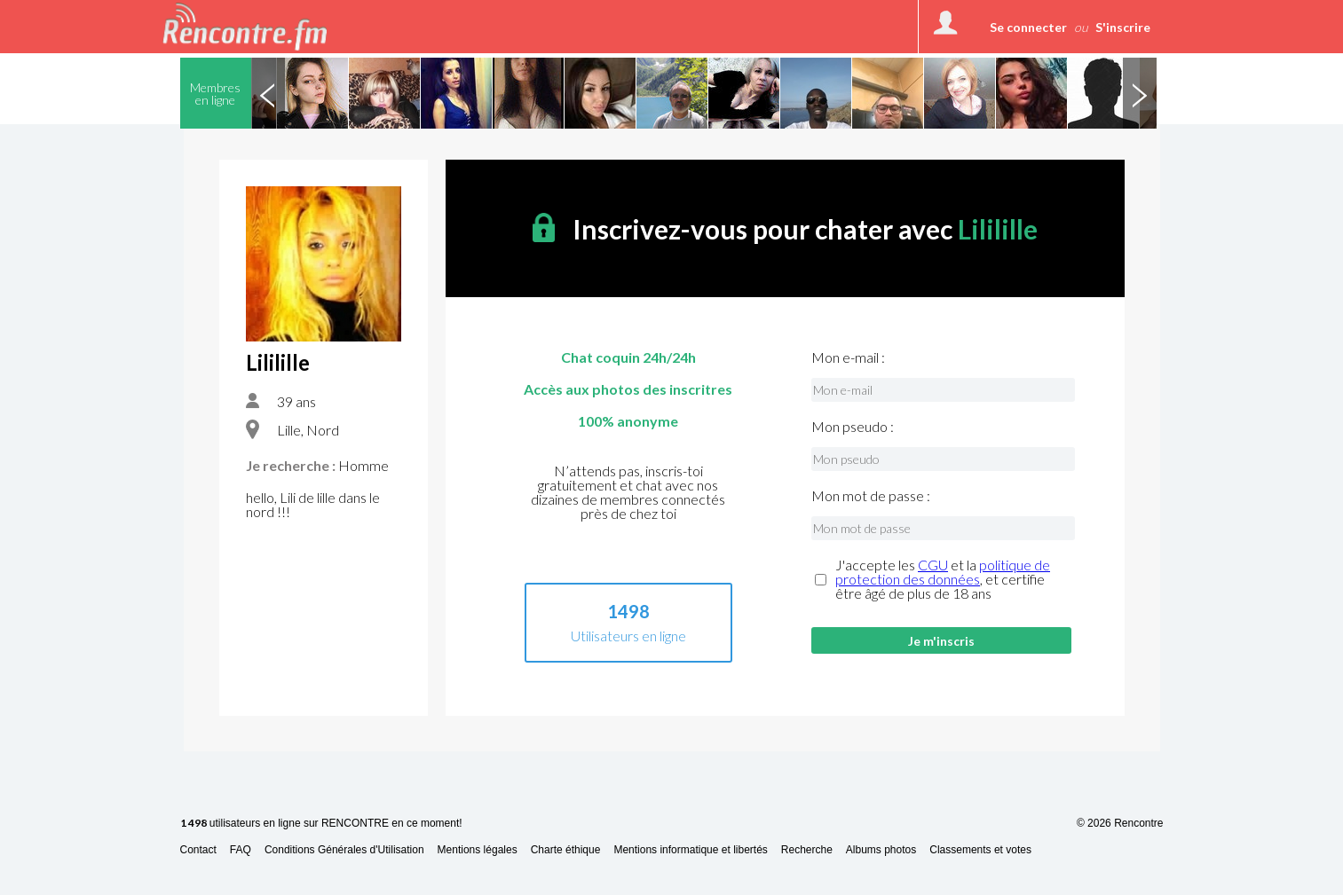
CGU (933, 564)
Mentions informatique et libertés (690, 850)
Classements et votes (980, 850)
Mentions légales (477, 850)
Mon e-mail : (848, 357)
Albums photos (881, 850)
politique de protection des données (942, 571)
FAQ (240, 850)
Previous (268, 93)
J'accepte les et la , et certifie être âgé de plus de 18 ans (942, 579)
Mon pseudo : (852, 427)
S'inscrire (1122, 27)
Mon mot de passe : (870, 496)
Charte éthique (566, 850)
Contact (198, 850)
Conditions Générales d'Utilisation (344, 850)
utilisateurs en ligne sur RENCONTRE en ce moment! (321, 823)
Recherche (807, 850)
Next (1140, 93)
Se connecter (1028, 27)
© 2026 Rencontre (1120, 823)
